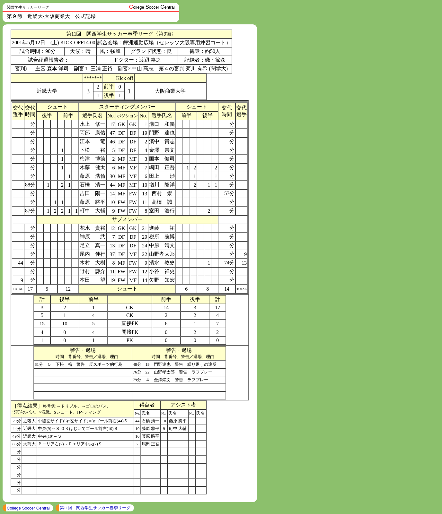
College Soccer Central (28, 508)
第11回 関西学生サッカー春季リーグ (95, 507)
